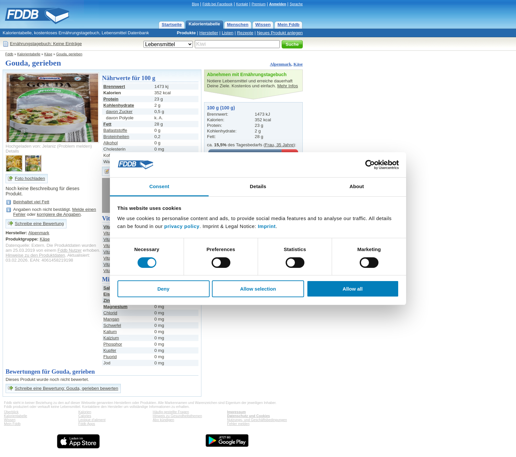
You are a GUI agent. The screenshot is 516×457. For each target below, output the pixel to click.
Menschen (237, 24)
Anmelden (277, 4)
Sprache (296, 4)
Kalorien (84, 412)
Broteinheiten (116, 136)
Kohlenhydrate (118, 105)
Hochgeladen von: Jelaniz (31, 146)
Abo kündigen (163, 420)
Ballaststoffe (115, 130)
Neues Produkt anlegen (280, 32)
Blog (195, 4)
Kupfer (109, 350)
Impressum (236, 412)
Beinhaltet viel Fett (31, 201)
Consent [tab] (159, 186)
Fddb (9, 54)
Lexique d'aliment (92, 420)
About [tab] (356, 186)
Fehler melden (238, 424)
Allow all (353, 289)
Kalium (110, 331)
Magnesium (115, 306)
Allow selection (258, 289)
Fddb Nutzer (70, 250)
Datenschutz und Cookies (248, 416)
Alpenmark (280, 64)
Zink (107, 300)
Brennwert (114, 86)
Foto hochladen (30, 178)
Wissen (263, 24)
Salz (107, 287)
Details (12, 151)
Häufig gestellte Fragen (171, 412)
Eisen (109, 294)
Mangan (111, 319)
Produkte (186, 32)
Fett (107, 124)
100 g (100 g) (221, 107)
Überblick (11, 412)
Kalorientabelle (204, 23)
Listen (228, 32)
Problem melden (74, 146)
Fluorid (110, 356)
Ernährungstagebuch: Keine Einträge (46, 43)
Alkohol (110, 142)
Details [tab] (258, 186)
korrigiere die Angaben (59, 214)
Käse (48, 54)
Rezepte (245, 32)
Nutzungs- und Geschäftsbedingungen (257, 420)
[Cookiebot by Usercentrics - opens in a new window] (370, 165)
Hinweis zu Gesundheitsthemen (177, 416)
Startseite (172, 24)
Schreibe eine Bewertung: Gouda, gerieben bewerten (66, 388)
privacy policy (181, 226)
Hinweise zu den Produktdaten (35, 255)
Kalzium (111, 337)
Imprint (266, 226)
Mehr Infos (287, 85)
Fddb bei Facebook (217, 4)
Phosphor (112, 344)
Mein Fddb (288, 24)
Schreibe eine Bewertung (39, 223)
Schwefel (112, 325)
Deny (163, 289)
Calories (84, 416)
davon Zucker (119, 111)
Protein (110, 99)
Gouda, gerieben (69, 54)
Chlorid (110, 312)
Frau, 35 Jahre (279, 144)
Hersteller (208, 32)
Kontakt (242, 4)
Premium (258, 4)
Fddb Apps (86, 424)
